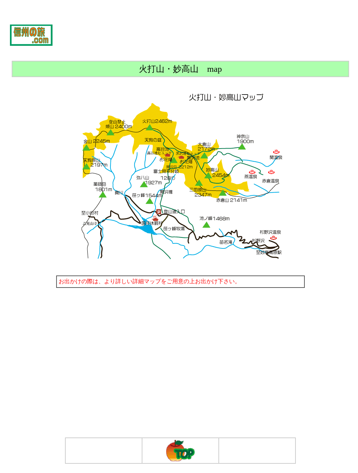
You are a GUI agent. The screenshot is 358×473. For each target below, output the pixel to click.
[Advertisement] (211, 35)
